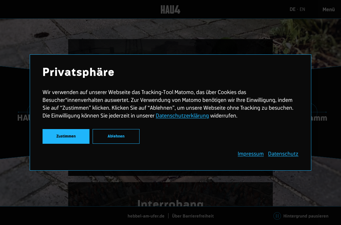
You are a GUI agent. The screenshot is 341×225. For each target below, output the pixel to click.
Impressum (251, 154)
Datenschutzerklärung (182, 115)
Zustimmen (66, 136)
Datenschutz (283, 154)
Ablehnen (116, 136)
